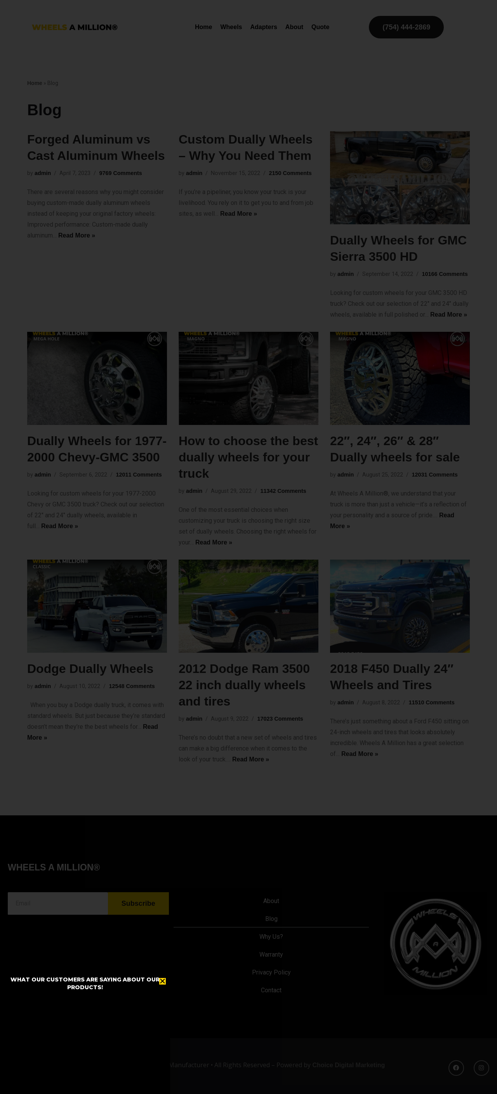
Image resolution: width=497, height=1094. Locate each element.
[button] (162, 981)
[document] (248, 547)
